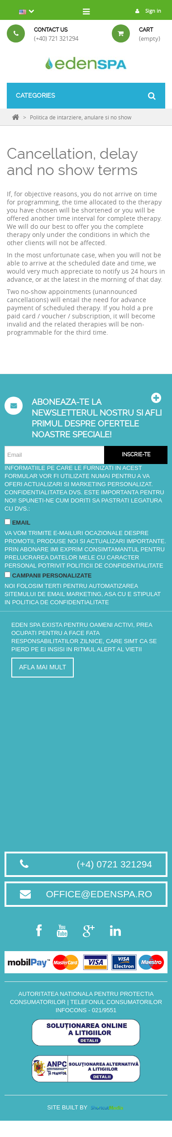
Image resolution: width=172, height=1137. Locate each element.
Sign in (146, 10)
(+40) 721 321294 (56, 38)
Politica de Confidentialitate (60, 602)
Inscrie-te (136, 454)
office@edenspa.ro (99, 894)
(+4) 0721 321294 (114, 864)
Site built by (86, 1107)
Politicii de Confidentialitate (115, 565)
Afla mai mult (42, 667)
